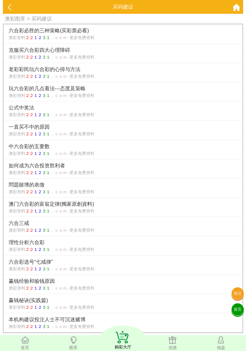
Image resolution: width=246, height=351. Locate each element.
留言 (238, 309)
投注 (238, 293)
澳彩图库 (15, 18)
